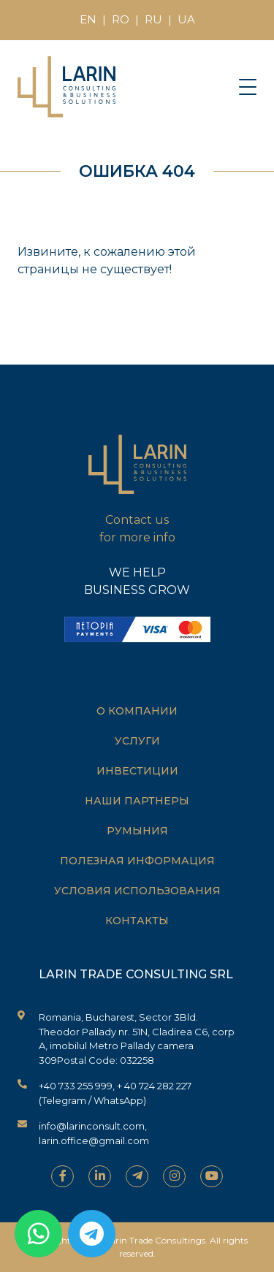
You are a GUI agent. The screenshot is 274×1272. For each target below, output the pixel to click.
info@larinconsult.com (92, 1126)
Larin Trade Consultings (155, 1240)
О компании (137, 710)
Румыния (137, 830)
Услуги (137, 740)
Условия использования (137, 890)
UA (186, 19)
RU (153, 19)
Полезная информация (137, 860)
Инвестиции (137, 770)
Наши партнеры (137, 800)
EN (88, 19)
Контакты (137, 920)
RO (120, 19)
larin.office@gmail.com (94, 1140)
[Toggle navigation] (247, 86)
